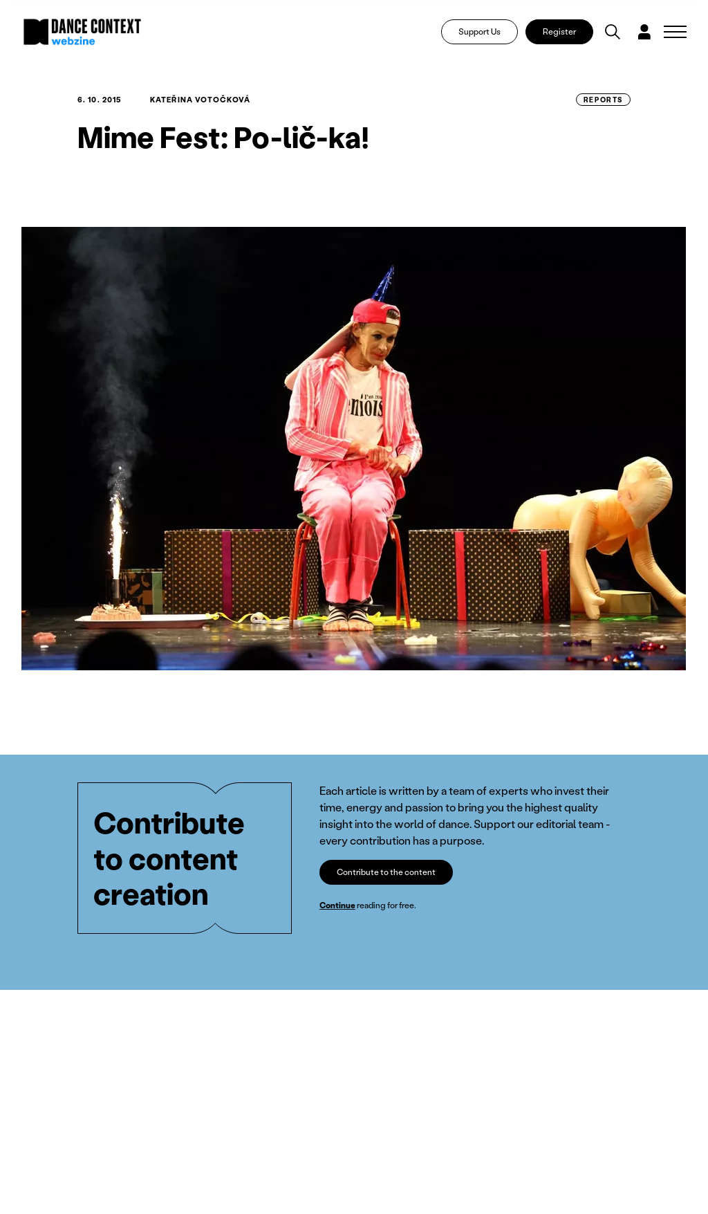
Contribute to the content (386, 872)
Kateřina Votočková (200, 99)
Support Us (479, 31)
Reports (603, 99)
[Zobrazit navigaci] (675, 31)
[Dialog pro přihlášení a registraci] (644, 31)
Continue (337, 905)
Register (559, 31)
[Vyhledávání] (612, 31)
